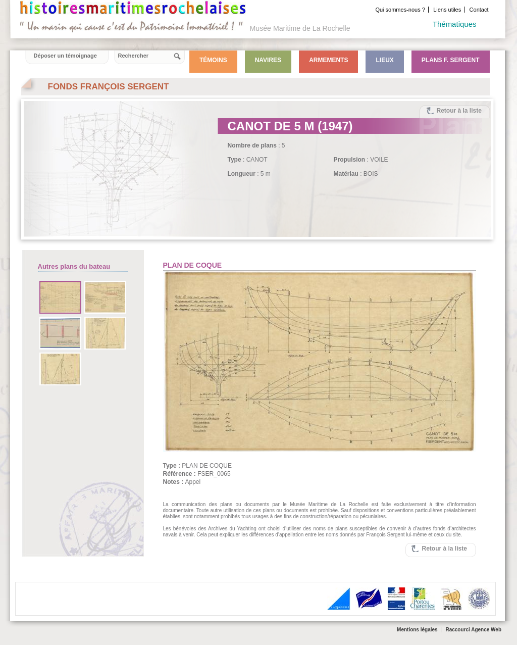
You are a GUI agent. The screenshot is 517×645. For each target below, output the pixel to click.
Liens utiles (447, 10)
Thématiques (455, 24)
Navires (268, 60)
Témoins (213, 60)
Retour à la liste (459, 110)
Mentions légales (417, 629)
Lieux (384, 60)
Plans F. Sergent (451, 60)
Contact (479, 10)
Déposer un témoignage (65, 56)
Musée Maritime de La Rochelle (300, 28)
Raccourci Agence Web (473, 629)
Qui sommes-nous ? (400, 10)
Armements (328, 60)
